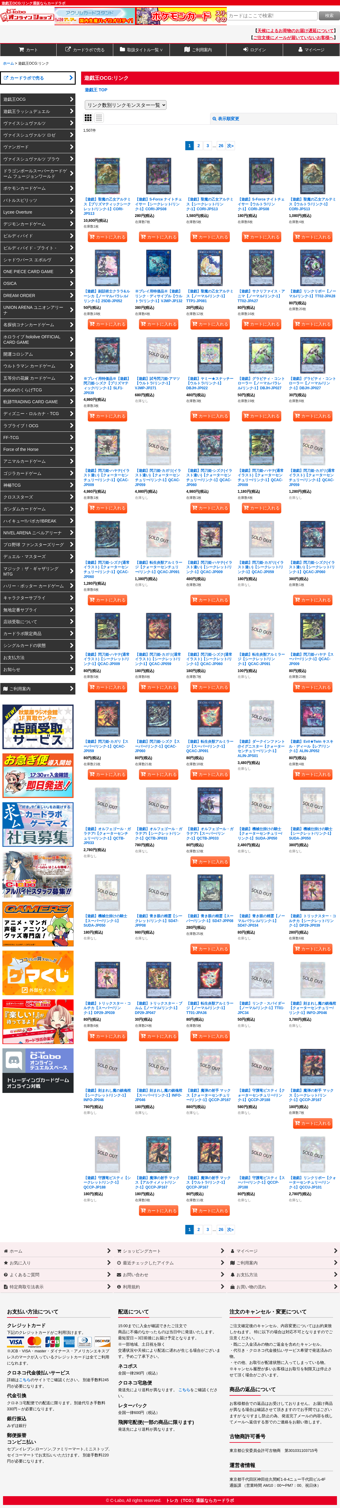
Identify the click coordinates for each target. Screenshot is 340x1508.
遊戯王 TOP (96, 89)
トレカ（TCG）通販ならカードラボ (200, 1500)
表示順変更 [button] (226, 118)
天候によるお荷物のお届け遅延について (295, 30)
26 (221, 145)
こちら (25, 1380)
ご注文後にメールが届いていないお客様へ (293, 37)
